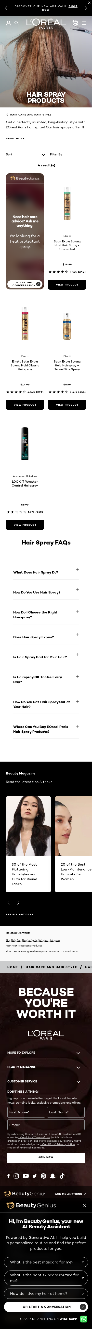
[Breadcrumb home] (12, 967)
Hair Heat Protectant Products (24, 945)
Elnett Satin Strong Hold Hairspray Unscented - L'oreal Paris (42, 951)
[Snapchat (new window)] (52, 1176)
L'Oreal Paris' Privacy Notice (57, 1144)
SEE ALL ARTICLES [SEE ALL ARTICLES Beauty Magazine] (19, 914)
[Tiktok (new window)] (62, 1176)
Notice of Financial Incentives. (26, 1147)
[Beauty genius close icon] (84, 1205)
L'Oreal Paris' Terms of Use (34, 1137)
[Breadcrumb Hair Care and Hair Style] (51, 967)
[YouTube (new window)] (26, 1176)
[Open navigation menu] (84, 23)
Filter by (56, 154)
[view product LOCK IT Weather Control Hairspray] (25, 525)
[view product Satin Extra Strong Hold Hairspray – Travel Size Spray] (67, 405)
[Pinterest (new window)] (43, 1176)
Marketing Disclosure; (52, 1140)
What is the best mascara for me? (41, 1262)
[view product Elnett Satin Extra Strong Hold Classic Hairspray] (25, 405)
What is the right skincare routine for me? (44, 1278)
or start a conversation (47, 1307)
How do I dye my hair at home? (38, 1293)
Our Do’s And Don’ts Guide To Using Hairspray (33, 939)
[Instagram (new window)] (16, 1176)
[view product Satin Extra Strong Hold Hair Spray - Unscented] (67, 285)
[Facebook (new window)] (8, 1176)
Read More (15, 138)
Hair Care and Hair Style (29, 114)
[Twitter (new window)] (35, 1176)
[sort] (26, 154)
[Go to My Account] (8, 23)
